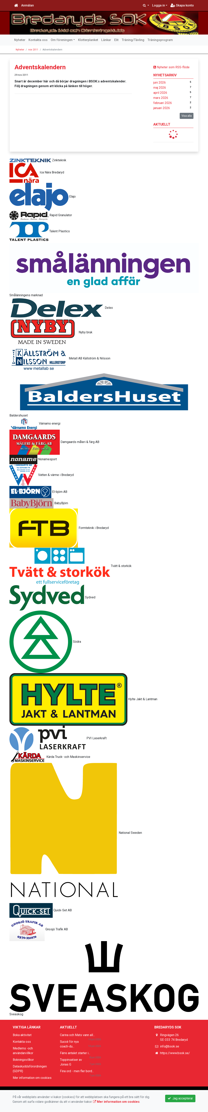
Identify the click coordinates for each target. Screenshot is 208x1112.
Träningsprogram (160, 40)
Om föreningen (62, 40)
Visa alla (186, 115)
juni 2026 (159, 82)
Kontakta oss (38, 40)
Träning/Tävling (133, 40)
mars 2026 (160, 98)
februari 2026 (162, 103)
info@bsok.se (169, 1046)
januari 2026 (161, 108)
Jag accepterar (180, 1098)
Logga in (158, 5)
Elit (116, 40)
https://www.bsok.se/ (175, 1053)
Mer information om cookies (32, 1078)
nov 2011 (33, 49)
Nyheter (19, 40)
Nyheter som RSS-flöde (171, 67)
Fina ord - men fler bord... (77, 1071)
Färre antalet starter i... (75, 1053)
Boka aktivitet (22, 1035)
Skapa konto (182, 5)
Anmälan (27, 5)
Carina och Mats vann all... (77, 1035)
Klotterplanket (88, 40)
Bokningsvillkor (23, 1060)
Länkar (106, 40)
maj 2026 (159, 87)
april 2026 (160, 93)
